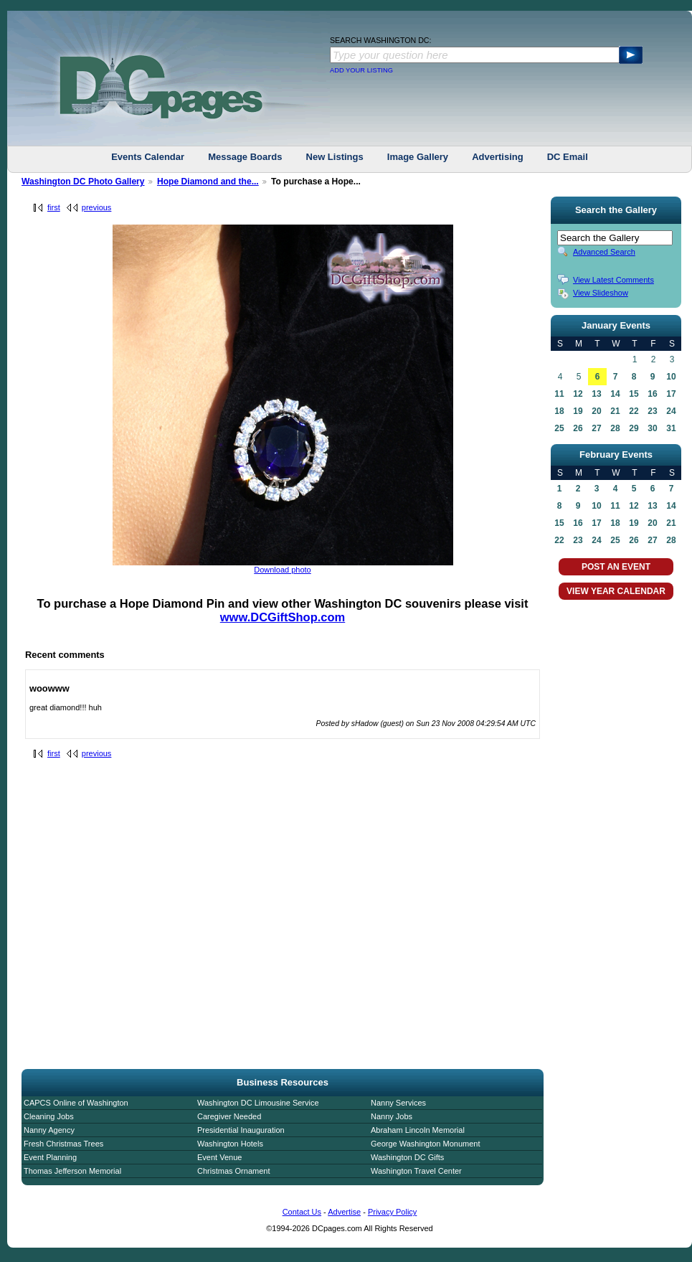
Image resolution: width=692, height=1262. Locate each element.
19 (577, 411)
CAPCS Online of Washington (76, 1102)
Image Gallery (417, 156)
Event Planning (50, 1157)
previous (97, 207)
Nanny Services (398, 1102)
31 (671, 428)
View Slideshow (600, 292)
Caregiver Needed (229, 1116)
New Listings (335, 156)
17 (671, 394)
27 (596, 428)
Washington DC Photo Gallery (83, 181)
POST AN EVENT (616, 567)
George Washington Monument (425, 1143)
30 (652, 428)
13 (596, 394)
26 (577, 428)
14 (615, 394)
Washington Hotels (230, 1143)
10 (671, 377)
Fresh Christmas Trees (63, 1143)
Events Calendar (147, 156)
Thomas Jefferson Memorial (72, 1171)
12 (577, 394)
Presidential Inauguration (241, 1130)
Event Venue (219, 1157)
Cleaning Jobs (49, 1116)
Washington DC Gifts (407, 1157)
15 (633, 394)
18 (559, 411)
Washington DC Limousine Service (258, 1102)
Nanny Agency (49, 1130)
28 (615, 428)
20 (596, 411)
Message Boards (245, 156)
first (53, 207)
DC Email (567, 156)
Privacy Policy (392, 1211)
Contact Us (302, 1211)
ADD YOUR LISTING (361, 70)
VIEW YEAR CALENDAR (616, 591)
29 (633, 428)
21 (615, 411)
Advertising (497, 156)
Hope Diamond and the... (208, 181)
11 (559, 394)
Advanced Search (604, 252)
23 (652, 411)
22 (633, 411)
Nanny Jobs (391, 1116)
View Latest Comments (613, 280)
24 (671, 411)
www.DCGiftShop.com (282, 617)
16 (652, 394)
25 (559, 428)
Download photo (282, 569)
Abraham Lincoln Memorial (418, 1130)
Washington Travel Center (416, 1171)
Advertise (344, 1211)
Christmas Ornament (233, 1171)
